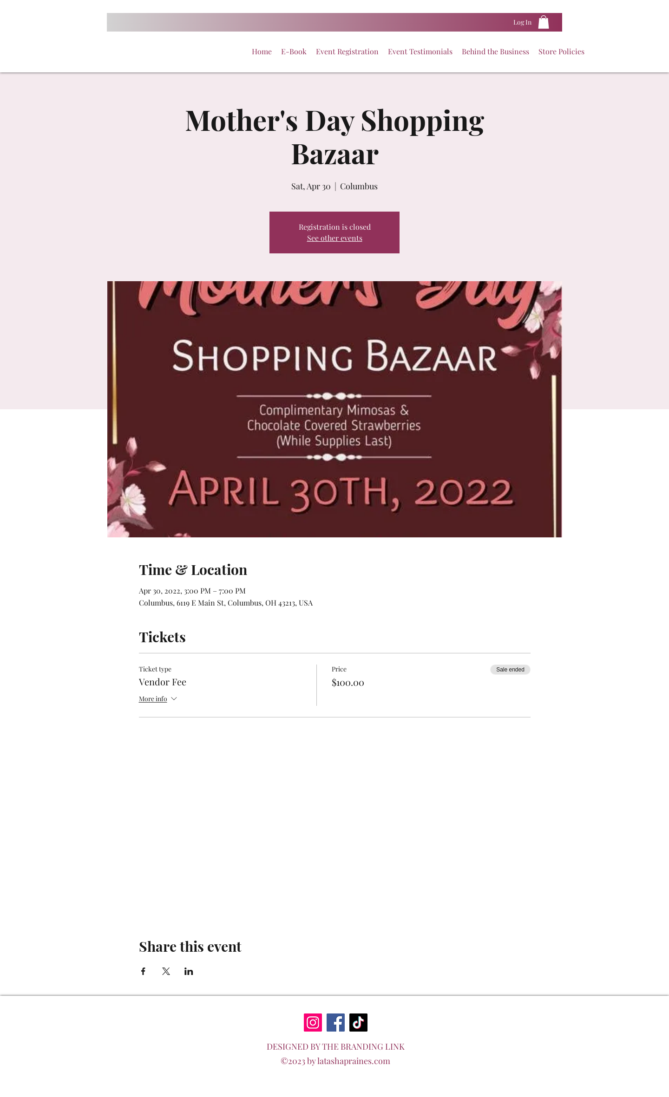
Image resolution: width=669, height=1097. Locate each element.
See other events (334, 238)
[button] (543, 22)
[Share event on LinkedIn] (188, 971)
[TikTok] (358, 1022)
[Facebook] (336, 1022)
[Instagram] (313, 1022)
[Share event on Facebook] (143, 971)
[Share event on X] (166, 971)
